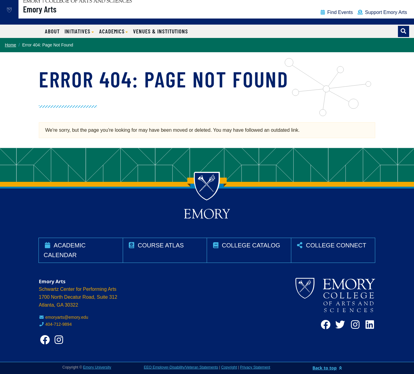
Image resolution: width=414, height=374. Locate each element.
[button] (79, 31)
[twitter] (339, 324)
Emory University (97, 367)
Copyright (229, 367)
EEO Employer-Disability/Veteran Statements (181, 367)
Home (10, 44)
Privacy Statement (255, 367)
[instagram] (353, 324)
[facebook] (324, 324)
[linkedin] (368, 324)
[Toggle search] (403, 31)
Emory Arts (59, 15)
